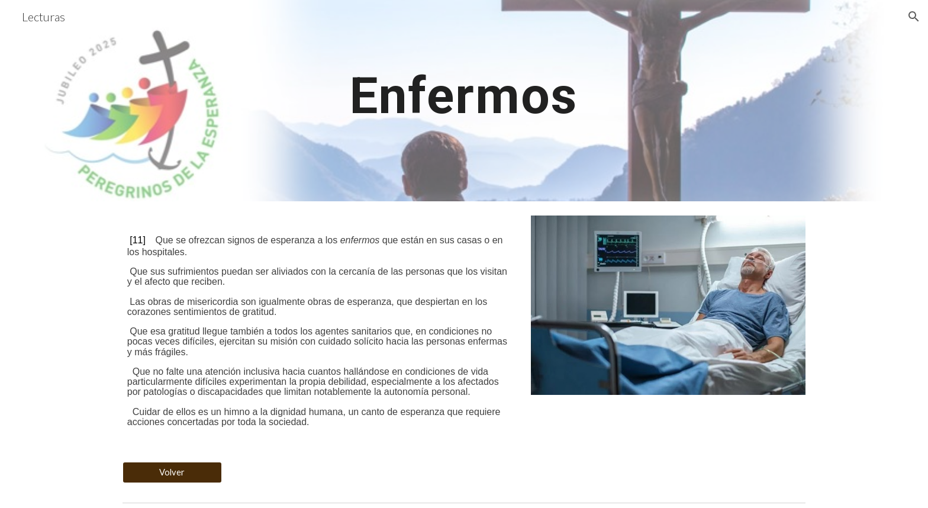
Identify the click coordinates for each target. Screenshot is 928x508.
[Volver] (172, 472)
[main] (464, 100)
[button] (914, 16)
